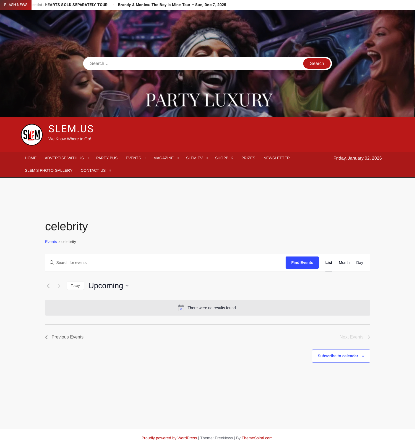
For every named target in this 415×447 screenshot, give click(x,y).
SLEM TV (194, 158)
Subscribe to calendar (338, 356)
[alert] (207, 308)
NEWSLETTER (276, 158)
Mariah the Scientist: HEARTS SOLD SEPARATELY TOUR (56, 5)
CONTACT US (93, 170)
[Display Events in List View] (328, 262)
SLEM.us (71, 129)
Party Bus (107, 158)
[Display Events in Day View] (359, 262)
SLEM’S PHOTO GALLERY (48, 170)
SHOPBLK (224, 158)
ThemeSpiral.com (257, 438)
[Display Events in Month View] (344, 262)
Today (75, 286)
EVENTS (133, 158)
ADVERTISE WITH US (64, 158)
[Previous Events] (48, 285)
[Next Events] (59, 285)
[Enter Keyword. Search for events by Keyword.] (165, 262)
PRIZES (248, 158)
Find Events (302, 262)
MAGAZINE (163, 158)
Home (30, 158)
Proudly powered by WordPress (169, 438)
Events (51, 241)
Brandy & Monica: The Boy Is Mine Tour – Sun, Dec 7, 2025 (172, 5)
